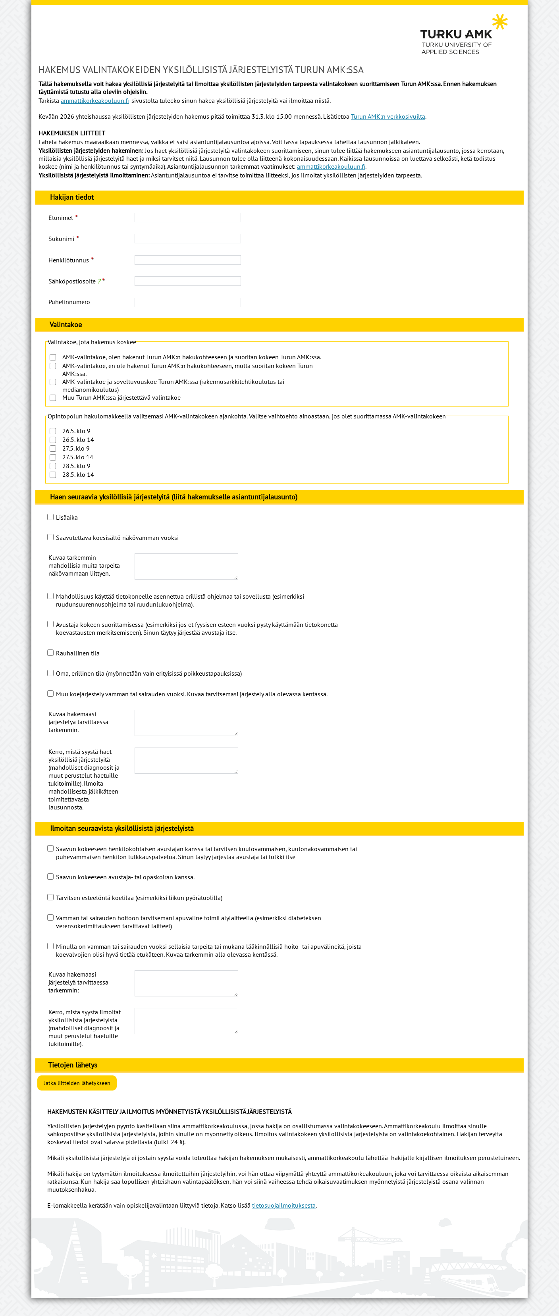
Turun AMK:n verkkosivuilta (388, 116)
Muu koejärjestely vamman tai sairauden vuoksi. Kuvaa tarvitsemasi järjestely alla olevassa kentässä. (192, 699)
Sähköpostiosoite (74, 281)
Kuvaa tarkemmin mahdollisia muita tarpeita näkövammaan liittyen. (84, 565)
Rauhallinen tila (78, 658)
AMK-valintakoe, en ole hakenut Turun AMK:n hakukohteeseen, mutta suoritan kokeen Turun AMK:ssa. (187, 370)
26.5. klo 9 (76, 431)
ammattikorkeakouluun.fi (95, 100)
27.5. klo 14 (77, 457)
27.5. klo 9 (76, 448)
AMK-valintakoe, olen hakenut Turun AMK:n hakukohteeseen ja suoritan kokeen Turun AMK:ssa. (191, 357)
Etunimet (60, 218)
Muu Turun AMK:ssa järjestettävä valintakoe (121, 397)
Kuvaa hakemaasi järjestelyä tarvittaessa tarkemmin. (78, 726)
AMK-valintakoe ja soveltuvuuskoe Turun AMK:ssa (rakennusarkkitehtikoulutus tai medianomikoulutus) (173, 385)
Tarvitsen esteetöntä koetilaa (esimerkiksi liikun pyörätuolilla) (139, 907)
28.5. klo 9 (76, 466)
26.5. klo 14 (78, 439)
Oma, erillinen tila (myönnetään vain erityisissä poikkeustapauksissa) (149, 678)
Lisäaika (67, 517)
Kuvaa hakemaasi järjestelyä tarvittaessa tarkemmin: (78, 992)
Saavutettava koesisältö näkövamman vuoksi (117, 537)
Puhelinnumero (69, 302)
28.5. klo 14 (78, 474)
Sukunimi (61, 239)
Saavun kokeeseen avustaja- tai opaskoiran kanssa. (125, 886)
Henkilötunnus (68, 260)
